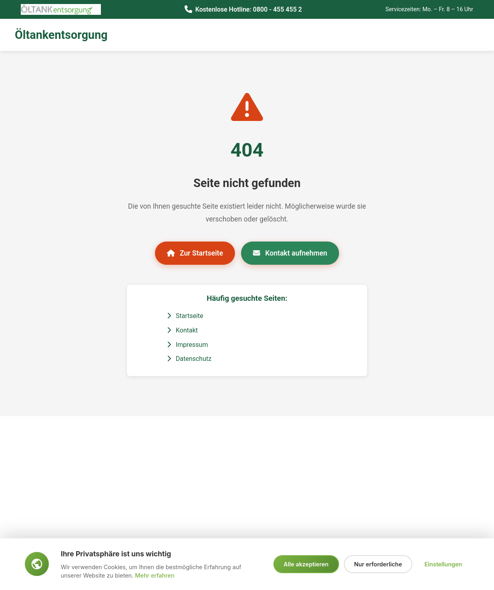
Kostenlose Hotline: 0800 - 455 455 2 (248, 9)
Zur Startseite (195, 253)
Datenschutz (189, 358)
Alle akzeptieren (306, 564)
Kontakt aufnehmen (290, 253)
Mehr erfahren (154, 575)
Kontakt (182, 330)
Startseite (185, 316)
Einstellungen (443, 564)
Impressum (187, 344)
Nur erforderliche (378, 564)
